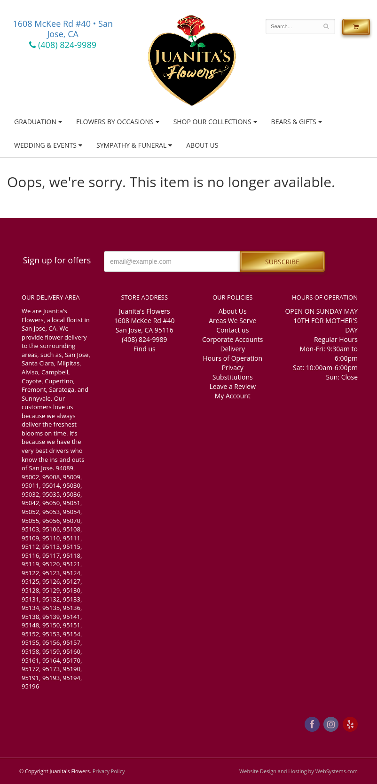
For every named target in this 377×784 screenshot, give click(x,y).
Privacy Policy (109, 771)
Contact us (232, 329)
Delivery (232, 348)
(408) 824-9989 (62, 44)
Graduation (35, 121)
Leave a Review (232, 386)
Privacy (232, 367)
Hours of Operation (232, 358)
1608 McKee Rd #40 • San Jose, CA (63, 29)
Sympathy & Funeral (131, 145)
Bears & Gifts (293, 121)
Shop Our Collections (212, 121)
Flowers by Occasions (115, 121)
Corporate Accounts (232, 339)
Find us (145, 348)
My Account (233, 395)
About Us (202, 145)
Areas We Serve (232, 320)
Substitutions (232, 376)
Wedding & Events (45, 145)
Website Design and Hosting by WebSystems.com (298, 771)
